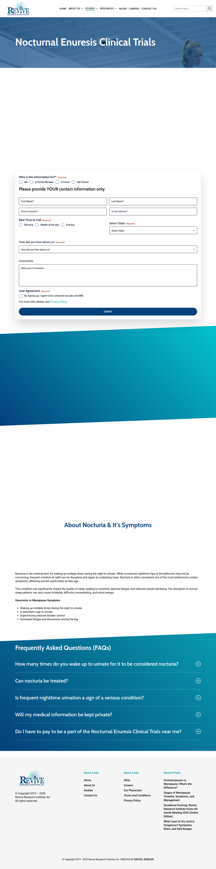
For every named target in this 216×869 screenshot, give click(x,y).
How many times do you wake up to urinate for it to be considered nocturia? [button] (108, 664)
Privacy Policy (58, 301)
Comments (26, 261)
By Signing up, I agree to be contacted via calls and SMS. (54, 295)
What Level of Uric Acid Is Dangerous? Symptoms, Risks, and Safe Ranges (179, 825)
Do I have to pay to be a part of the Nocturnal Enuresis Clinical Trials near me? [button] (108, 731)
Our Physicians (133, 790)
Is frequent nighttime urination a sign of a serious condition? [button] (108, 698)
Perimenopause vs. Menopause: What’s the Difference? (178, 784)
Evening (70, 224)
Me (26, 182)
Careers (128, 785)
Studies (88, 790)
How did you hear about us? (42, 242)
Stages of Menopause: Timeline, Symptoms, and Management (179, 796)
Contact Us (90, 795)
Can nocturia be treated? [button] (108, 681)
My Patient (82, 182)
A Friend (65, 182)
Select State (122, 223)
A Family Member (44, 182)
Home (87, 780)
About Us (89, 785)
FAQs (127, 780)
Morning (28, 224)
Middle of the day (49, 224)
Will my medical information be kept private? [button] (108, 714)
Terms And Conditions (137, 795)
